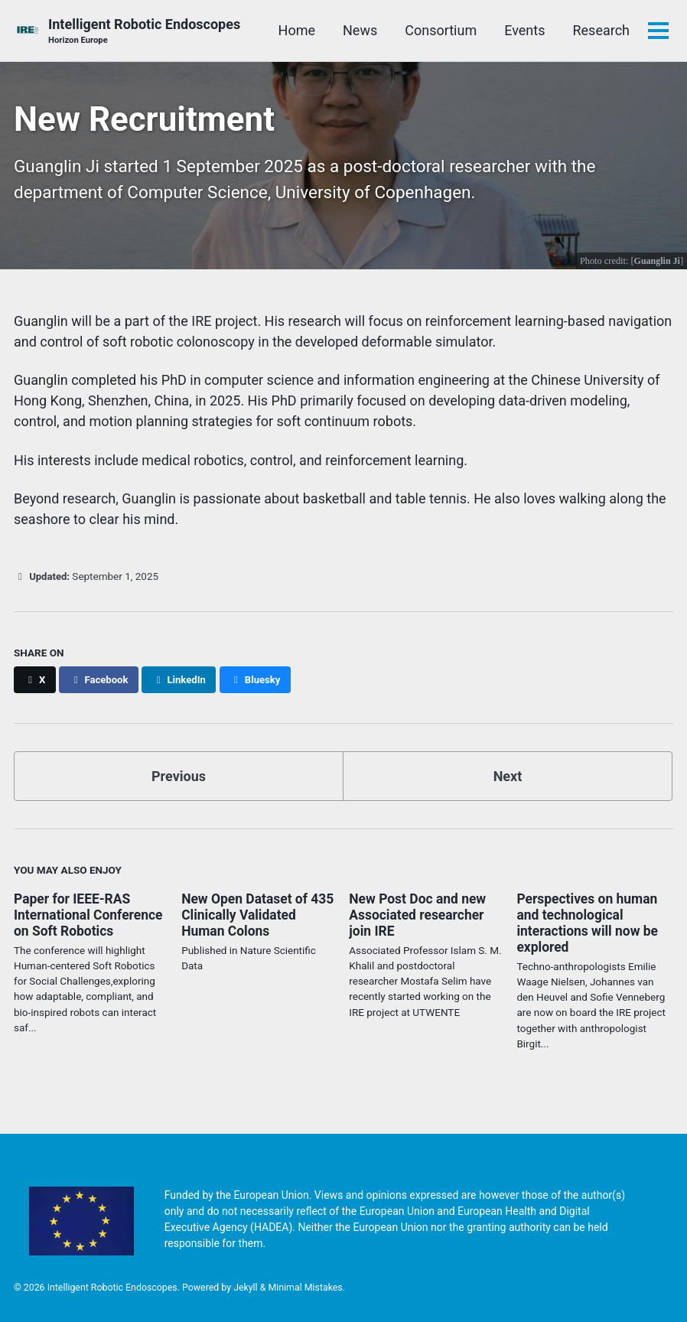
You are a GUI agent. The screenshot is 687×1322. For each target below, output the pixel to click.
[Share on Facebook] (100, 679)
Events (524, 30)
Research (601, 30)
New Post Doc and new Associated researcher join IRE (419, 914)
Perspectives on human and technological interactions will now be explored (589, 922)
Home (296, 30)
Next (508, 775)
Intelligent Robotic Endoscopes (144, 31)
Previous (178, 775)
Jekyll (245, 1286)
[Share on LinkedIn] (182, 679)
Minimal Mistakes (305, 1286)
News (360, 30)
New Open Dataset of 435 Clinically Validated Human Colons (254, 914)
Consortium (441, 30)
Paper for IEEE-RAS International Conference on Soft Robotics (91, 914)
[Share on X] (35, 679)
